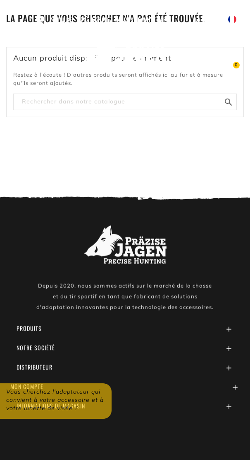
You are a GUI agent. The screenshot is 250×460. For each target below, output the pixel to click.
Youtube (61, 19)
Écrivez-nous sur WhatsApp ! (132, 19)
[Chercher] (125, 102)
